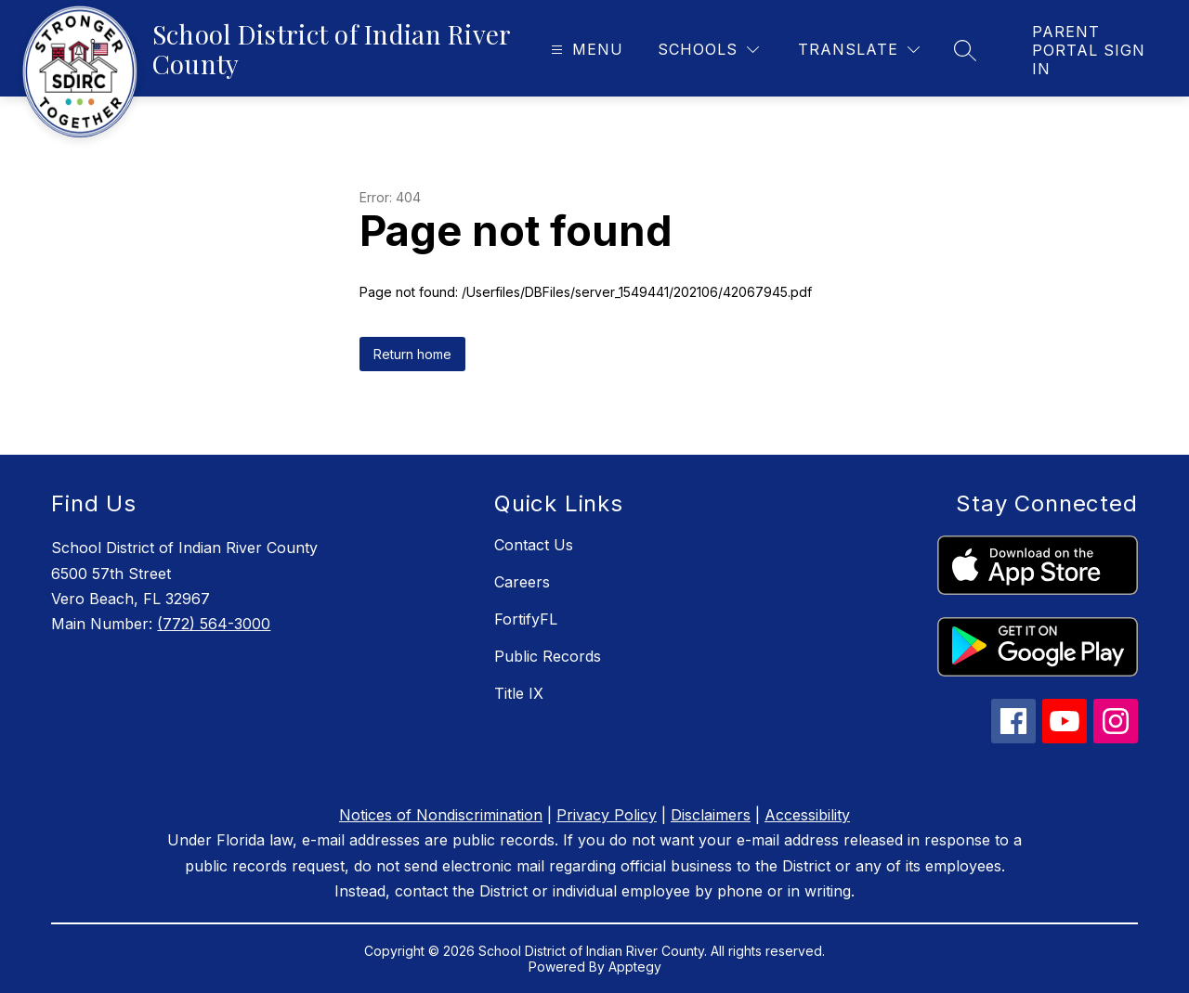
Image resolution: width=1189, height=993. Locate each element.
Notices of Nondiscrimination (440, 815)
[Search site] (965, 50)
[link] (1091, 50)
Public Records (547, 656)
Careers (522, 582)
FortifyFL (525, 619)
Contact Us (533, 544)
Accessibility (807, 815)
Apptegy (634, 966)
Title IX (518, 693)
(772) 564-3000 (213, 623)
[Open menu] (584, 49)
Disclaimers (711, 815)
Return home (412, 354)
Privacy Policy (606, 815)
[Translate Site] (858, 49)
